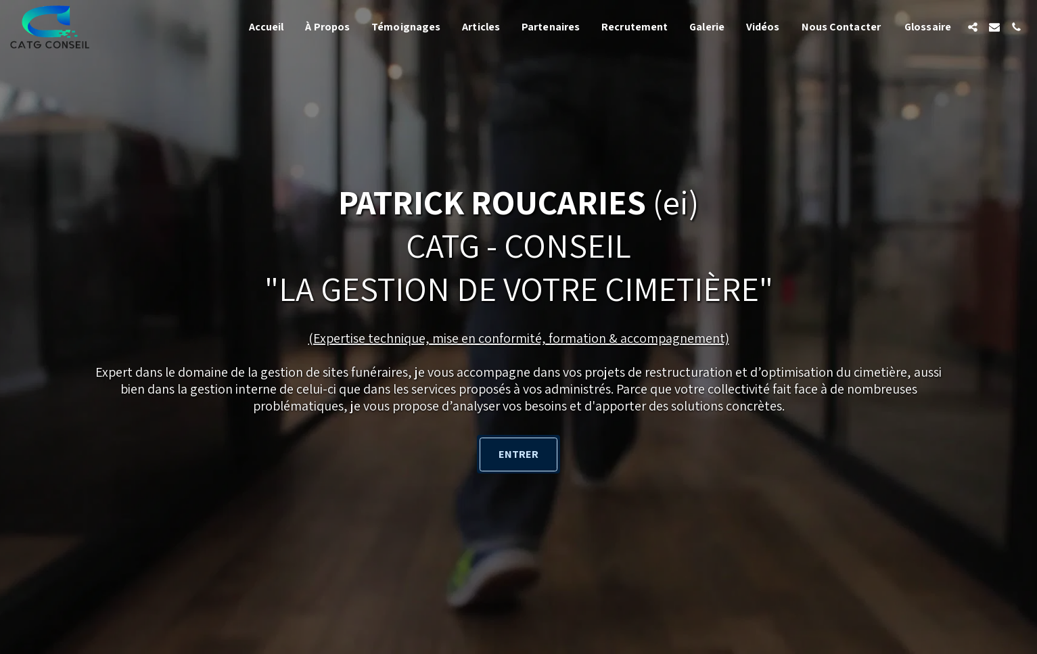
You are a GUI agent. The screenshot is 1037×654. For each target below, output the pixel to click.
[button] (973, 27)
